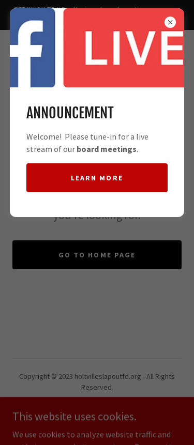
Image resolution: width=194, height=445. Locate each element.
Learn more (97, 177)
